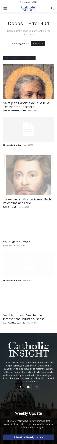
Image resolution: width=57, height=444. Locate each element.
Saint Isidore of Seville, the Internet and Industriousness (23, 317)
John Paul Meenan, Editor (14, 110)
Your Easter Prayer (16, 242)
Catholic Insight (10, 207)
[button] (5, 8)
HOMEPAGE (38, 44)
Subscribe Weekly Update (28, 437)
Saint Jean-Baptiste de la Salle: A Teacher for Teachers (26, 105)
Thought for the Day (12, 145)
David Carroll (9, 246)
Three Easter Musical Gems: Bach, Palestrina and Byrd (27, 201)
